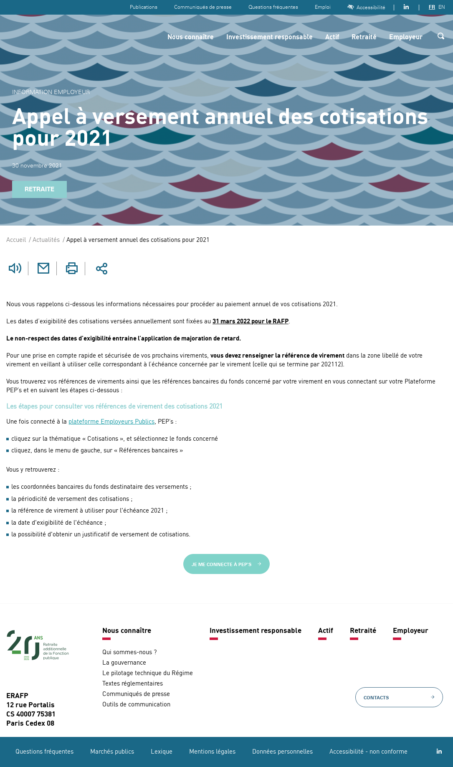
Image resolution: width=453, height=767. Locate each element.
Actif (332, 37)
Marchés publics (112, 752)
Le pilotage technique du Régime (147, 673)
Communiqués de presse (203, 7)
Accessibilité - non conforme (368, 752)
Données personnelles (282, 752)
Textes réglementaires (132, 684)
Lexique (161, 752)
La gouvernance (124, 663)
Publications (143, 7)
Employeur (406, 37)
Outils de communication (136, 705)
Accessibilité (366, 7)
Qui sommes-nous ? (129, 653)
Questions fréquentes (273, 7)
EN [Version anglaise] (441, 7)
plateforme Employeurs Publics (111, 422)
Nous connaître (190, 37)
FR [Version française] (432, 7)
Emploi (323, 7)
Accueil (16, 240)
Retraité (364, 37)
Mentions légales (212, 752)
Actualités (46, 240)
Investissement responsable (269, 37)
